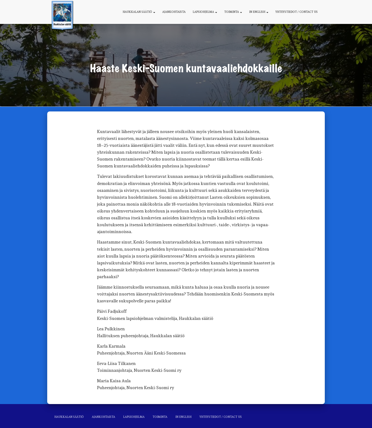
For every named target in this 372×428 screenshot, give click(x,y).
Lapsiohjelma (205, 12)
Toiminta (233, 12)
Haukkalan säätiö (139, 12)
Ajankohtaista (174, 12)
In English (258, 12)
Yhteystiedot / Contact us (296, 12)
